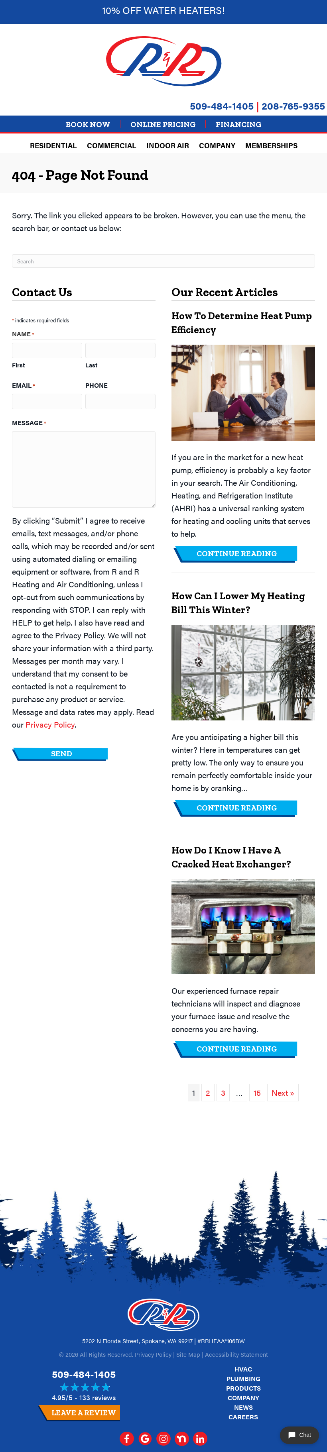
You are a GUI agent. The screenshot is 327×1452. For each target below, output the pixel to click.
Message (29, 423)
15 (257, 1092)
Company (217, 145)
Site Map (188, 1354)
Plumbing (243, 1378)
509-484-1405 (222, 105)
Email (23, 385)
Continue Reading (237, 553)
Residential (53, 145)
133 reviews (97, 1397)
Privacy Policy (50, 724)
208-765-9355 (293, 105)
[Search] (163, 261)
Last (91, 365)
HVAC (243, 1369)
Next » (283, 1092)
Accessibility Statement (236, 1354)
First (18, 365)
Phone (96, 385)
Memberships (271, 145)
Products (243, 1388)
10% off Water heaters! (163, 10)
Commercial (111, 145)
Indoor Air (167, 145)
